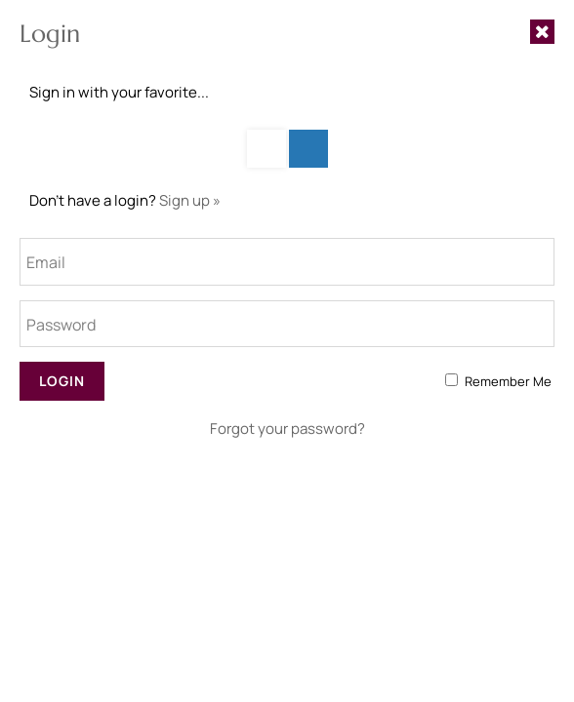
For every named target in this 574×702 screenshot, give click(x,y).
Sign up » (190, 200)
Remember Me (508, 381)
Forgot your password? (287, 428)
